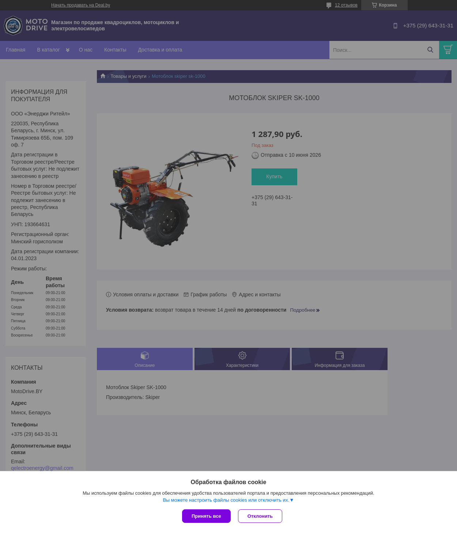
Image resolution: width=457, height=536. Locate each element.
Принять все (206, 516)
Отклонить (260, 516)
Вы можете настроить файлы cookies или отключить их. (226, 500)
